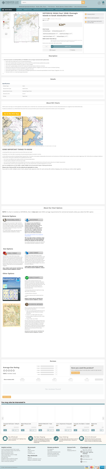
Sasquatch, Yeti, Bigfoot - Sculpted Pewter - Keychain (82, 423)
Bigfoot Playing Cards (26, 423)
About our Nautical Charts (7, 452)
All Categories (51, 449)
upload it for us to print (46, 163)
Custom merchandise (52, 456)
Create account (31, 450)
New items (50, 450)
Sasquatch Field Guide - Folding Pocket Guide (11, 423)
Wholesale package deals (53, 453)
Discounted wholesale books (54, 452)
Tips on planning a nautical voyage (9, 454)
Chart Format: (46, 29)
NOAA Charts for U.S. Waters (39, 9)
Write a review (58, 18)
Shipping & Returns (71, 450)
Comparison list (31, 453)
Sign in (29, 449)
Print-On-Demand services (53, 454)
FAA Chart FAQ (4, 457)
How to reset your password (7, 461)
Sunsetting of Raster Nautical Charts (21, 156)
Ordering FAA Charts (6, 456)
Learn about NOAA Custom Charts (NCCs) (10, 450)
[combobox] (53, 2)
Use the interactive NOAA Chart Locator (10, 449)
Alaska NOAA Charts (59, 9)
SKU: (43, 20)
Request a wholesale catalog (34, 460)
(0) (52, 18)
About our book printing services (8, 460)
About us (30, 457)
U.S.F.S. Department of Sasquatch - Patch (64, 423)
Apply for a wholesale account (34, 458)
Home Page (19, 9)
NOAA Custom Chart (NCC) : (50, 38)
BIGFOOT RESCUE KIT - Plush (45, 423)
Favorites (30, 452)
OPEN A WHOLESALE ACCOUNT (80, 6)
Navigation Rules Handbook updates (9, 458)
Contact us (85, 461)
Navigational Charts (28, 9)
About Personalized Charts (7, 453)
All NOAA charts (50, 9)
